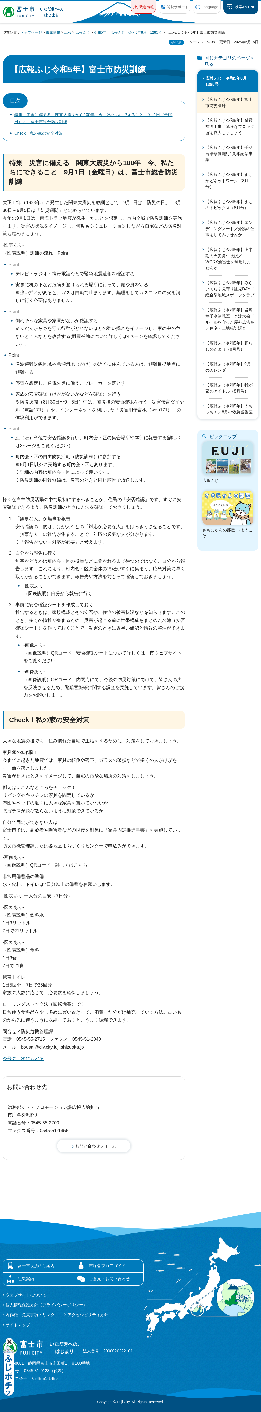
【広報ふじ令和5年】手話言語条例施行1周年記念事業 (229, 153)
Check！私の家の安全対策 (38, 133)
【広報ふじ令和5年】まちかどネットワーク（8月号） (229, 180)
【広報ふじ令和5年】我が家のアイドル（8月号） (229, 388)
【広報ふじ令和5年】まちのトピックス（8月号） (229, 204)
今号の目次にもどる (23, 1058)
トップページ (31, 32)
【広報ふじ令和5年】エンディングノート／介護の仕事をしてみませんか (229, 228)
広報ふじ (82, 32)
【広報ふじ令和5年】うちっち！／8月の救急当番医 (229, 409)
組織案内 (26, 1279)
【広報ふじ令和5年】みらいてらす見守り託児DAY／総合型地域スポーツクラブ (229, 289)
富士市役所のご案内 (36, 1266)
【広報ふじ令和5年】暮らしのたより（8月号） (229, 346)
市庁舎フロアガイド (107, 1266)
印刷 (178, 42)
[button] (143, 7)
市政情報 (53, 32)
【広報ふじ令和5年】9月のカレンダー (228, 367)
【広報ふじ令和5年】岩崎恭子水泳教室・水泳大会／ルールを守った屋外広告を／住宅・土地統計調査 (229, 319)
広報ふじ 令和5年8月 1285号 (136, 32)
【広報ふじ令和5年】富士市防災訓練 (229, 102)
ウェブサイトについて (26, 1295)
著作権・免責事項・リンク (30, 1315)
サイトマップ (18, 1325)
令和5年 (100, 32)
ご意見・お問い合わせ (109, 1279)
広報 (67, 32)
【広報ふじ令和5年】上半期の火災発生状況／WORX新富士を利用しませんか (229, 258)
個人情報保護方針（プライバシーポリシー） (46, 1305)
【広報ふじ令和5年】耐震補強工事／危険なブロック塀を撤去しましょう (229, 126)
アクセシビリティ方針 (88, 1315)
